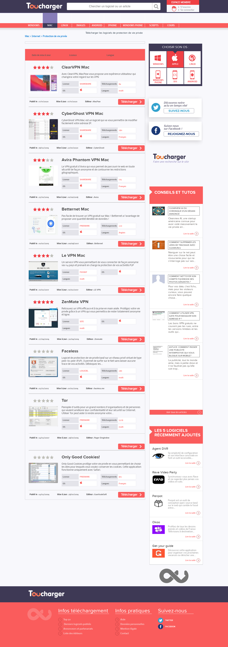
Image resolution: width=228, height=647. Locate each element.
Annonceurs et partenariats (75, 628)
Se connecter (187, 10)
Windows (158, 58)
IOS (175, 75)
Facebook (170, 626)
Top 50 (64, 619)
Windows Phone (158, 76)
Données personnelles (129, 624)
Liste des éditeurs (70, 633)
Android (192, 75)
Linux (192, 58)
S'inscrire (185, 7)
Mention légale (126, 628)
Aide (120, 619)
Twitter (169, 620)
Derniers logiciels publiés (74, 624)
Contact (122, 633)
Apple (175, 58)
